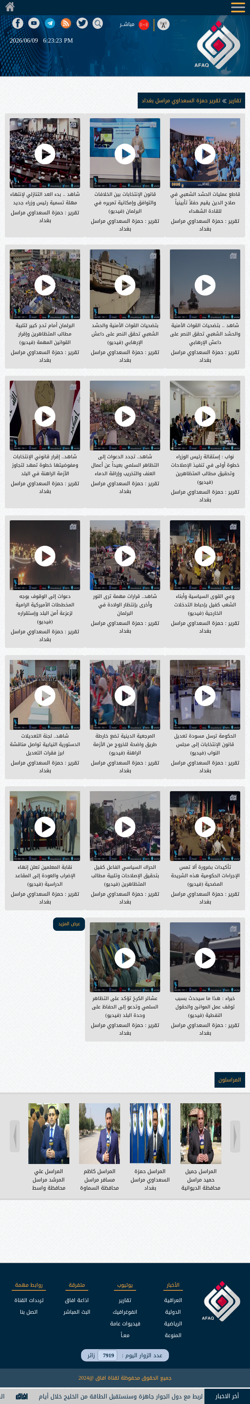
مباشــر (127, 24)
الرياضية (173, 1324)
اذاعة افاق (77, 1300)
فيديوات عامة (125, 1324)
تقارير (234, 100)
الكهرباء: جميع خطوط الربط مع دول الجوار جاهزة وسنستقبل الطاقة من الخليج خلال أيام (133, 1396)
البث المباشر (76, 1312)
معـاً (125, 1335)
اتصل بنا (29, 1312)
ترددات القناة (29, 1300)
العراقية (173, 1300)
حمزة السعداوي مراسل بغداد (197, 225)
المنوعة (173, 1335)
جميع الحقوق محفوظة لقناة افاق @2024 (125, 1378)
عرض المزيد (69, 923)
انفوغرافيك (125, 1312)
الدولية (173, 1312)
